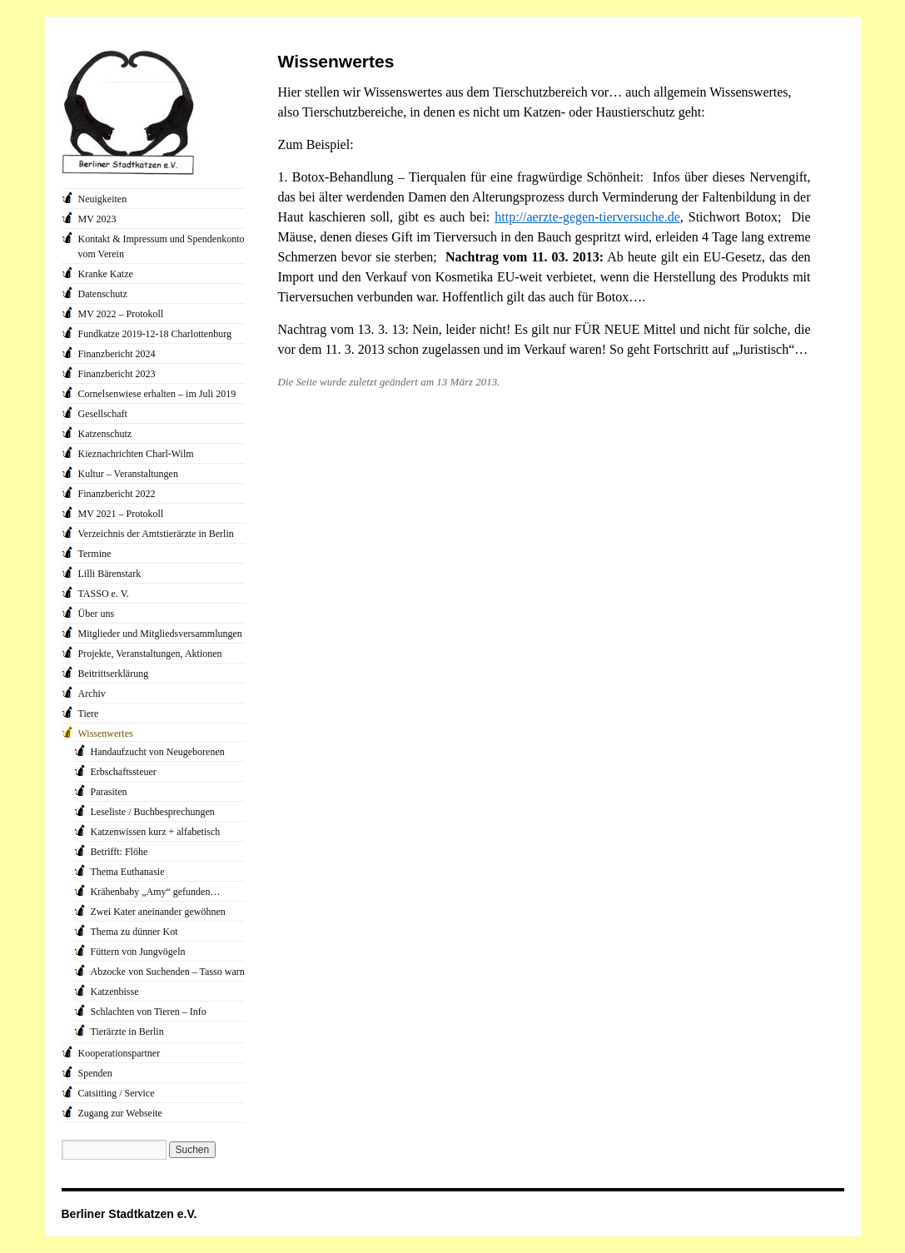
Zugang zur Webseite (120, 1113)
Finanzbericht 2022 (117, 494)
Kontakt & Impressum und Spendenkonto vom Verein (161, 246)
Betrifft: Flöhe (119, 852)
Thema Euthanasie (128, 872)
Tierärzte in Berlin (127, 1031)
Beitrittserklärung (113, 673)
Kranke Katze (105, 274)
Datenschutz (102, 294)
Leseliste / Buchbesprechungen (153, 812)
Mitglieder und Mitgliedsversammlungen (160, 633)
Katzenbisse (115, 991)
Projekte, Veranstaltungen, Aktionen (150, 653)
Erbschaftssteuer (124, 772)
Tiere (88, 713)
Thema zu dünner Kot (134, 931)
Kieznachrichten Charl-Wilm (136, 454)
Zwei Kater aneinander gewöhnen (158, 911)
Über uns (96, 613)
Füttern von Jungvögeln (138, 951)
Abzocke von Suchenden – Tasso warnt (169, 971)
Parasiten (109, 792)
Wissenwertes (105, 733)
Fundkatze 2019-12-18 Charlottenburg (154, 334)
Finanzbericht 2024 (117, 354)
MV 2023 (97, 219)
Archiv (92, 693)
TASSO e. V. (103, 593)
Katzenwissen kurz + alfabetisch (156, 832)
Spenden (95, 1073)
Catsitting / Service (116, 1093)
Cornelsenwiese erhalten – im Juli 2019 (157, 394)
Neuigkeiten (102, 199)
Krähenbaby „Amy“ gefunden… (156, 891)
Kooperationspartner (119, 1053)
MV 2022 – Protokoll (121, 314)
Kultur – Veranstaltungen (128, 474)
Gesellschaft (102, 414)
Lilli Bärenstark (110, 573)
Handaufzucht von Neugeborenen (158, 752)
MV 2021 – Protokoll (121, 514)
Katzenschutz (105, 434)
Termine (95, 553)
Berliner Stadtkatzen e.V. (129, 1214)
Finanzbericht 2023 (117, 374)
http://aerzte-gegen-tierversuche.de (587, 217)
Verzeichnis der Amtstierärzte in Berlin (156, 533)
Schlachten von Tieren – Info (148, 1011)
